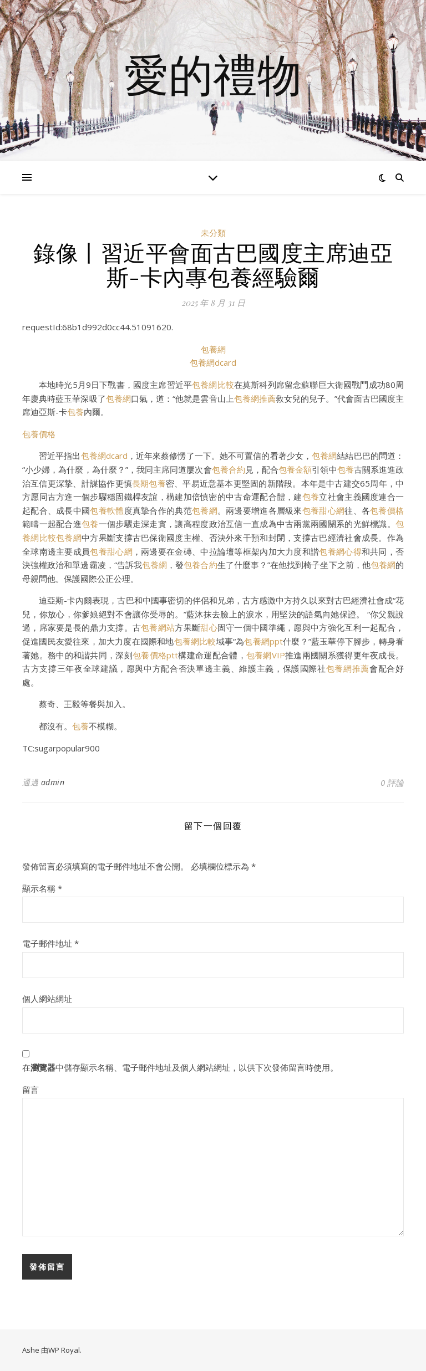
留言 (30, 1089)
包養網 (213, 349)
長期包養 (149, 483)
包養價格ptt (155, 655)
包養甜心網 (323, 510)
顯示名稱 (42, 888)
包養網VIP (265, 655)
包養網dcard (213, 362)
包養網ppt (263, 641)
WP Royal (64, 1350)
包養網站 (158, 627)
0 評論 (392, 782)
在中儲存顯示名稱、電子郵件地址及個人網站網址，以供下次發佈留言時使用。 (180, 1067)
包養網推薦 (255, 398)
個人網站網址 (47, 998)
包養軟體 (107, 510)
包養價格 (38, 433)
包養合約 (228, 469)
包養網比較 (213, 384)
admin (53, 782)
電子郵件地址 (50, 943)
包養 (75, 411)
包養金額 (295, 469)
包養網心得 (340, 551)
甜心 (208, 627)
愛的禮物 (213, 74)
